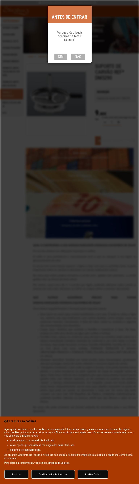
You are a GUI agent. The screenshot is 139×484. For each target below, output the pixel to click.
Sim (61, 56)
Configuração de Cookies (53, 474)
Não (78, 56)
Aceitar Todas (93, 474)
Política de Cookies (59, 462)
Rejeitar (16, 474)
